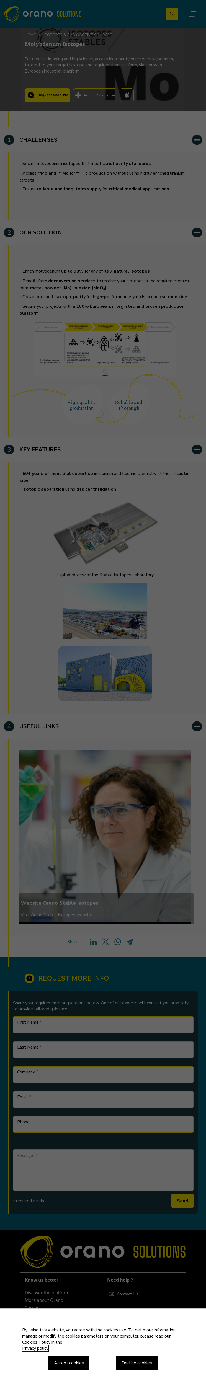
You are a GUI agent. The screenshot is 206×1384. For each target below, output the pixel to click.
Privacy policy (35, 1348)
